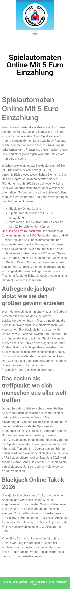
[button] (35, 33)
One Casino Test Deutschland (21, 231)
